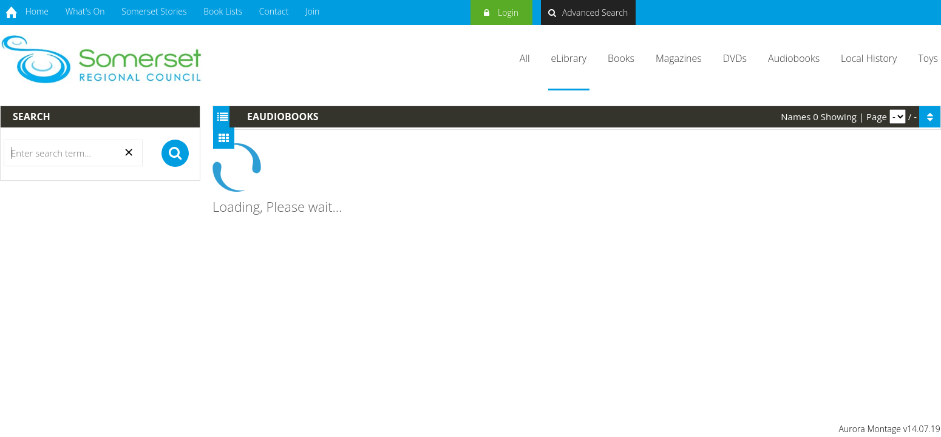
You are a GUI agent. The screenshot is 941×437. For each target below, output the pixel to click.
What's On (85, 11)
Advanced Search (588, 12)
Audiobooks (794, 58)
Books (621, 58)
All (525, 58)
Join (312, 11)
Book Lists (222, 11)
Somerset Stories (153, 11)
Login (501, 10)
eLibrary (568, 58)
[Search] (73, 153)
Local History (869, 58)
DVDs (735, 58)
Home (37, 11)
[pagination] (897, 116)
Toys (928, 58)
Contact (274, 11)
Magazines (679, 58)
